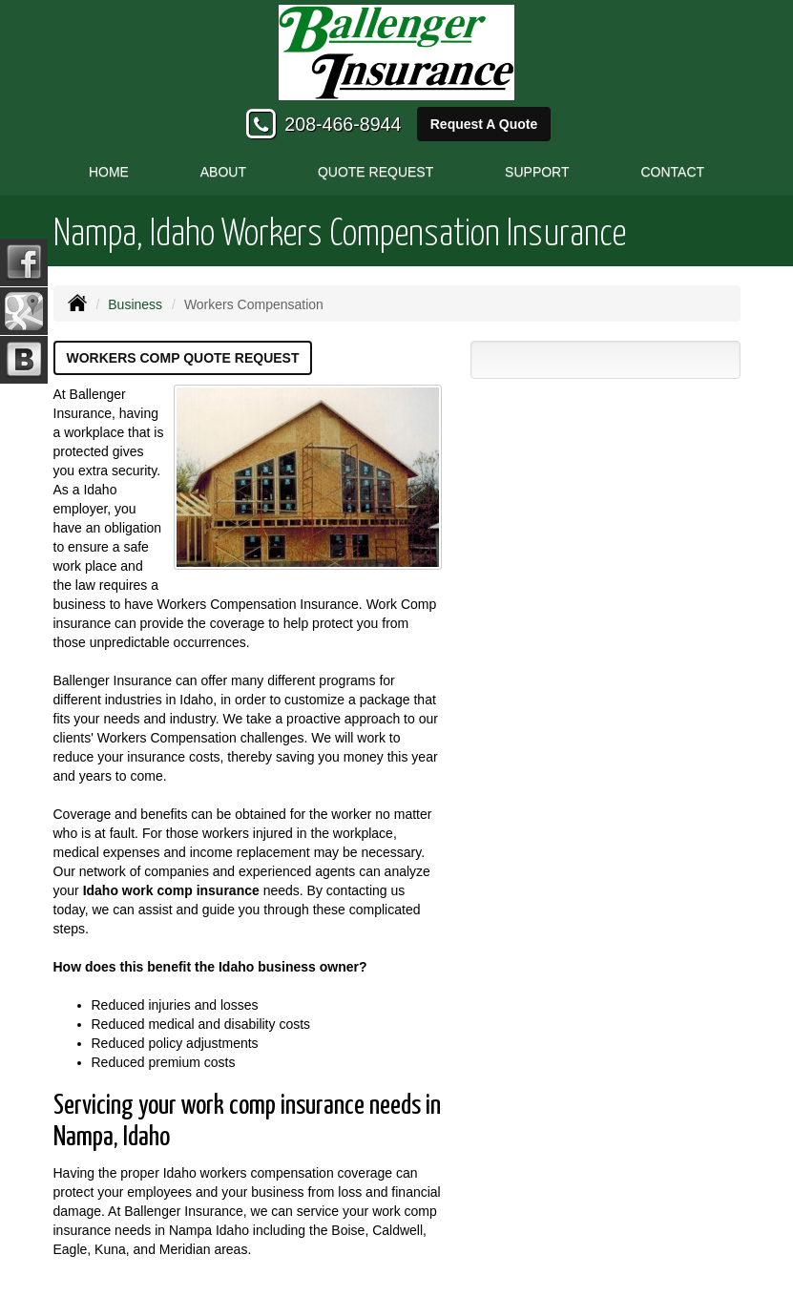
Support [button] (537, 171)
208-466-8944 (342, 124)
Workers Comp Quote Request (183, 358)
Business (135, 304)
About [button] (223, 171)
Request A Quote (484, 124)
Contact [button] (672, 171)
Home (109, 171)
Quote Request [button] (375, 171)
